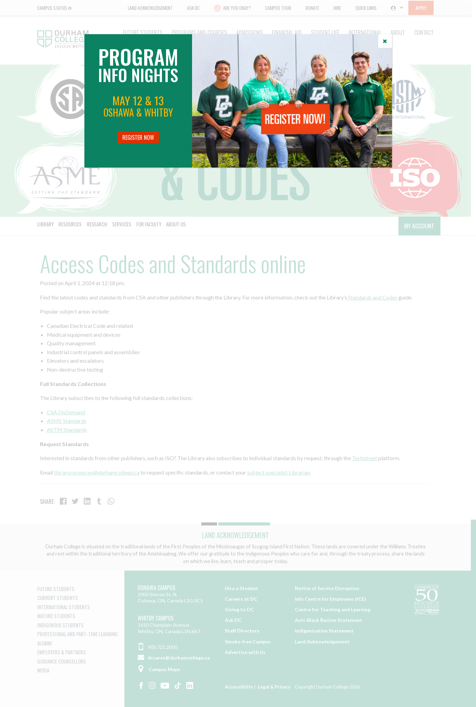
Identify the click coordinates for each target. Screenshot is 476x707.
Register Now (138, 137)
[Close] (385, 41)
